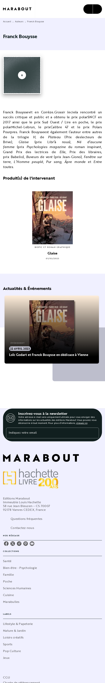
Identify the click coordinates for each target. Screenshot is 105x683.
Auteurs (19, 21)
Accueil (7, 21)
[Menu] (92, 9)
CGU (6, 677)
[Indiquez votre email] (47, 433)
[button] (52, 329)
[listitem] (6, 543)
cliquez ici (81, 423)
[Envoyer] (94, 433)
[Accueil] (19, 9)
